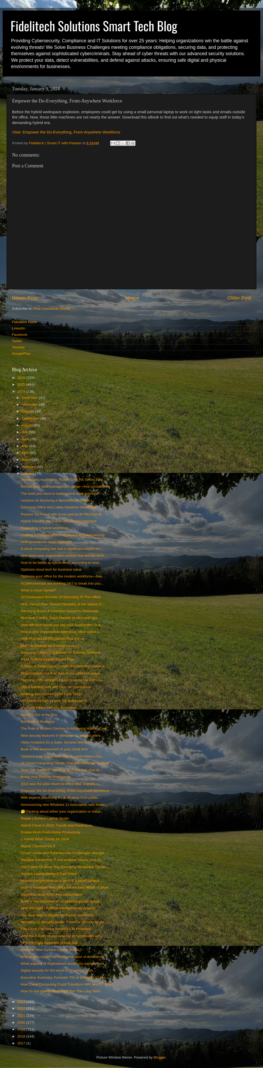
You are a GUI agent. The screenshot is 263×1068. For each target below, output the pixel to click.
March (27, 460)
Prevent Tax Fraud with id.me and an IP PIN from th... (63, 514)
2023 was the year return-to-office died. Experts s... (61, 784)
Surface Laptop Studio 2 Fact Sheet (49, 874)
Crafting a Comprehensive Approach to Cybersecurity (63, 535)
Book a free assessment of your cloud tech (54, 749)
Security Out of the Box (39, 715)
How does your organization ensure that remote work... (64, 556)
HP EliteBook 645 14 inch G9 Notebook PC (55, 701)
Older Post (239, 298)
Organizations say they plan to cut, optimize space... (62, 673)
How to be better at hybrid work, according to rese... (61, 563)
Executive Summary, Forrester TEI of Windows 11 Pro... (65, 977)
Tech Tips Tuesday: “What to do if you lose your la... (61, 770)
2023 (21, 1002)
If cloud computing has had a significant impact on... (61, 549)
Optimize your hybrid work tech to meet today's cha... (62, 756)
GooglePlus (21, 353)
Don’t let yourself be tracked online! (48, 646)
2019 (21, 1029)
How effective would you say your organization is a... (62, 625)
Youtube (18, 347)
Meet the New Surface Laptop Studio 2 (51, 950)
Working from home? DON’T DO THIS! (51, 694)
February (29, 467)
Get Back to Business (38, 722)
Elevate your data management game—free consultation (65, 486)
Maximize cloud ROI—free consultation (51, 894)
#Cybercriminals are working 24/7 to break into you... (62, 583)
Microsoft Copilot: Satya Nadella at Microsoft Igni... (60, 618)
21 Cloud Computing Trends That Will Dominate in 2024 (65, 763)
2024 (21, 392)
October (28, 411)
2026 (21, 378)
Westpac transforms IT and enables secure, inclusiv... (63, 860)
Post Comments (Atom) (52, 309)
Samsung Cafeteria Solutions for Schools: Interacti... (62, 652)
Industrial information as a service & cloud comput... (61, 881)
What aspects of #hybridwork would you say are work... (64, 964)
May (25, 446)
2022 (21, 1008)
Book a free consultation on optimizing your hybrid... (61, 901)
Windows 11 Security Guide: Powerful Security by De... (64, 922)
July (25, 432)
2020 (21, 1022)
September (31, 418)
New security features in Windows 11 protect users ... (62, 735)
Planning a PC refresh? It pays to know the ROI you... (63, 680)
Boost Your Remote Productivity (46, 777)
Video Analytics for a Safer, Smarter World (54, 742)
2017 (21, 1043)
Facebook (19, 335)
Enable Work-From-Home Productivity (50, 832)
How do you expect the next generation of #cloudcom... (64, 957)
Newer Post (25, 298)
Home (132, 298)
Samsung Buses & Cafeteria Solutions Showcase (59, 611)
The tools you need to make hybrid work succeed (59, 494)
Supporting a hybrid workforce (44, 528)
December (30, 398)
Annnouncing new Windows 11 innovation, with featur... (64, 805)
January (28, 474)
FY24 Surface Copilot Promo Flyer (48, 659)
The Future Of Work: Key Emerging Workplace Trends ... (65, 867)
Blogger (160, 1057)
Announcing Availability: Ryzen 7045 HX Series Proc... (63, 480)
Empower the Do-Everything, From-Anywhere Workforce (65, 791)
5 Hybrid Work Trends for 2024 (45, 839)
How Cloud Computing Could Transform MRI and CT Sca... (67, 984)
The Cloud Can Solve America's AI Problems (56, 929)
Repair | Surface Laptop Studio (45, 818)
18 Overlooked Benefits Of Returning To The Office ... (63, 597)
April (26, 453)
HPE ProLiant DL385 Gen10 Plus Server (53, 639)
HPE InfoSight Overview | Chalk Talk (49, 943)
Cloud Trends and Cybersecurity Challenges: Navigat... (64, 853)
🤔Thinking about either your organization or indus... (62, 811)
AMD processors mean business (46, 542)
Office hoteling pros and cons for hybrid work (56, 687)
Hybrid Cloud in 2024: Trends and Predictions (56, 825)
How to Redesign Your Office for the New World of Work (65, 887)
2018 (21, 1036)
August (28, 425)
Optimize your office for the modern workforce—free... (63, 576)
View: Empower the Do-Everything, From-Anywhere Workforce (66, 132)
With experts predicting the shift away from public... (61, 797)
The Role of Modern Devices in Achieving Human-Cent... (65, 728)
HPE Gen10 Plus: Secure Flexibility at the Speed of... (62, 604)
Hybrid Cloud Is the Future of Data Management (58, 521)
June (26, 439)
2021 (21, 1016)
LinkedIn (18, 328)
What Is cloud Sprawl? (38, 590)
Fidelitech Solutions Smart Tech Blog (94, 25)
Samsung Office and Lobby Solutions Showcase (59, 507)
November (30, 404)
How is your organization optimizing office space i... (61, 632)
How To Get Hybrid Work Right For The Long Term (60, 991)
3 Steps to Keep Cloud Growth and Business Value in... (64, 666)
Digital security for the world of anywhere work (57, 970)
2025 (21, 384)
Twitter (17, 341)
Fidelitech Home (25, 322)
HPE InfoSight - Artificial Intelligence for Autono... (59, 908)
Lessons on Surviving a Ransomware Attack (55, 500)
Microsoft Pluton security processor (48, 708)
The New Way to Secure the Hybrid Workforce (57, 915)
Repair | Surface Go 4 (38, 846)
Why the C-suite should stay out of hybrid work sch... (62, 936)
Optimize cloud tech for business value (51, 569)
